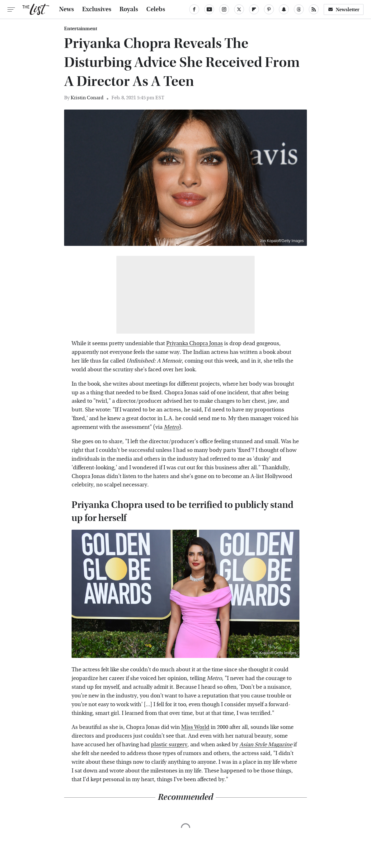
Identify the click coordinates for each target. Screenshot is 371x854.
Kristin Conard (87, 98)
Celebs (155, 9)
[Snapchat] (284, 9)
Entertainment (80, 28)
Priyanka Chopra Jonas (194, 343)
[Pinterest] (269, 9)
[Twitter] (239, 9)
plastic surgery (169, 744)
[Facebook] (194, 9)
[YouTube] (209, 9)
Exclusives (96, 9)
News (66, 9)
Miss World (195, 727)
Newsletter (343, 9)
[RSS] (314, 9)
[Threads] (299, 9)
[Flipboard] (254, 9)
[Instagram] (224, 9)
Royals (129, 9)
